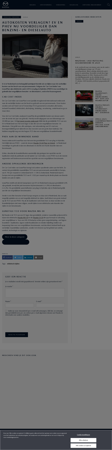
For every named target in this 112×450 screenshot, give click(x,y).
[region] (56, 440)
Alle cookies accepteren (83, 445)
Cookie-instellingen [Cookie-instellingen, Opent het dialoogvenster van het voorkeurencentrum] (83, 435)
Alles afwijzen (83, 440)
